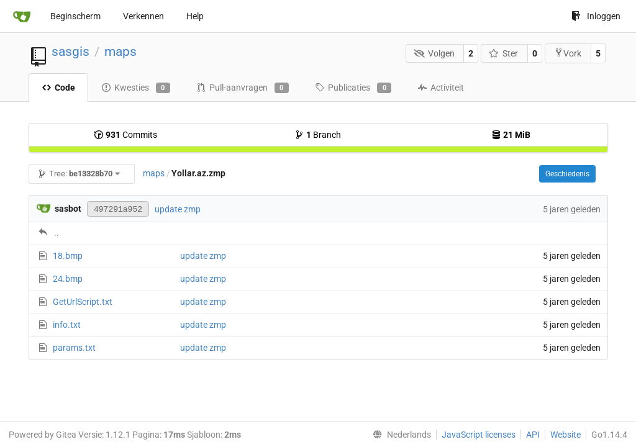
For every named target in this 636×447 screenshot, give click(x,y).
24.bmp (68, 279)
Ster (504, 53)
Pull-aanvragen (242, 88)
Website (565, 435)
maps (120, 51)
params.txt (74, 348)
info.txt (67, 325)
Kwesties (135, 88)
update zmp (178, 209)
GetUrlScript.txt (82, 302)
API (533, 435)
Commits (125, 135)
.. (56, 233)
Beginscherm (75, 16)
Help (195, 16)
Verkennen (143, 16)
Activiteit (440, 88)
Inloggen (596, 16)
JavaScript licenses (479, 435)
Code (58, 88)
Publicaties (353, 88)
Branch (317, 135)
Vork (567, 53)
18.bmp (68, 256)
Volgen (434, 53)
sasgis (70, 51)
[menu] (399, 434)
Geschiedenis (567, 173)
